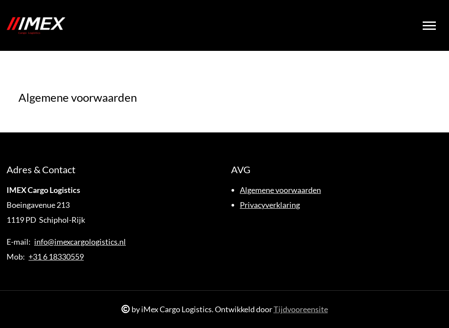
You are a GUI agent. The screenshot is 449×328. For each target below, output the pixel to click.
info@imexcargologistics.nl (80, 241)
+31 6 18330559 (56, 256)
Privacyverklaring (270, 205)
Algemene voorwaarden (280, 190)
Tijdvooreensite (301, 309)
